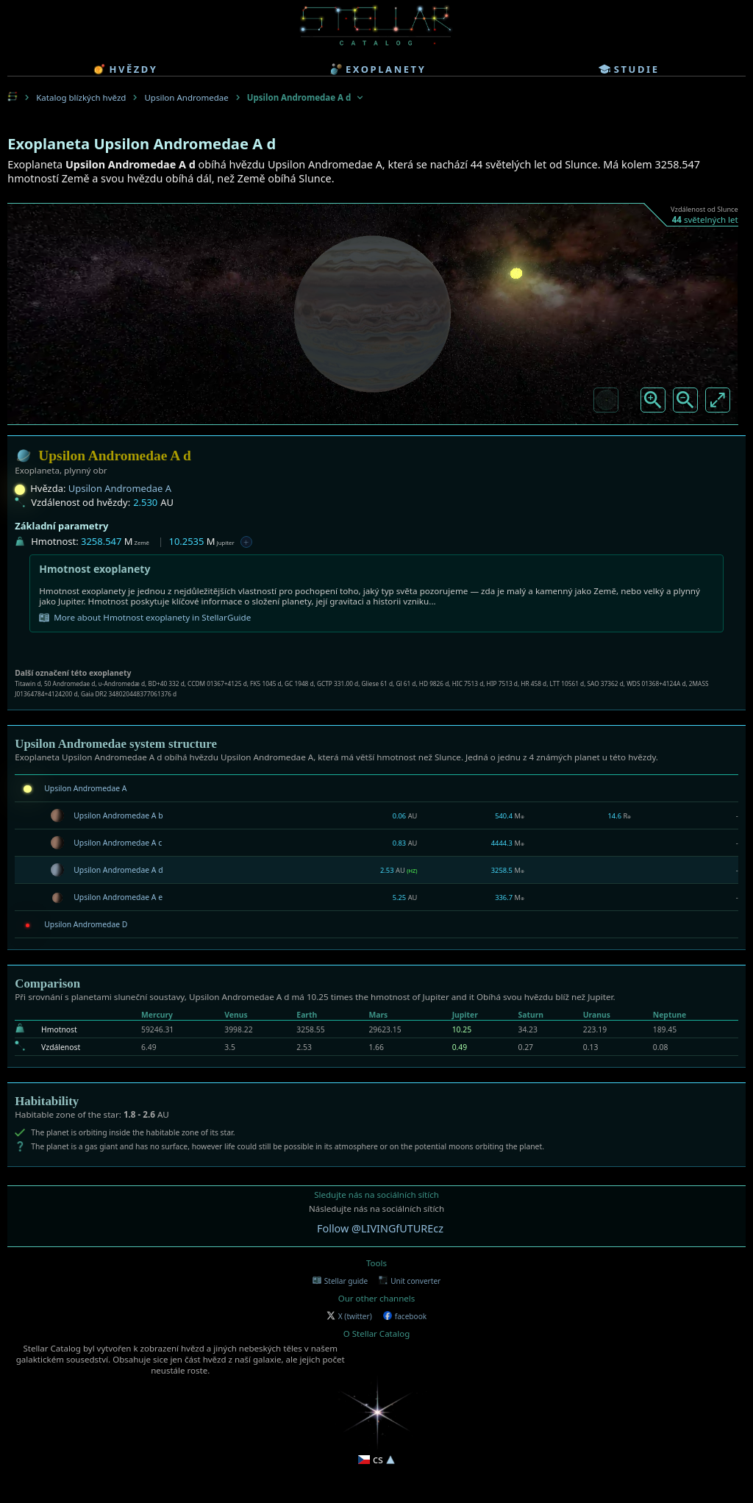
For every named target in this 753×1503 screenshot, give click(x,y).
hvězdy (125, 69)
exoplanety (378, 69)
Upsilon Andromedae (186, 97)
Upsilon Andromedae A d (118, 870)
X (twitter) (349, 1316)
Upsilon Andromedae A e (118, 897)
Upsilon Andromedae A (119, 488)
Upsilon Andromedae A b (118, 815)
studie (629, 69)
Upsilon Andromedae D (85, 924)
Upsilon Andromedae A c (118, 843)
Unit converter (409, 1281)
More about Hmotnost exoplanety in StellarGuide (145, 618)
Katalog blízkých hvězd (81, 97)
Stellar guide (340, 1281)
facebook (405, 1316)
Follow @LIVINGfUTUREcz (380, 1228)
